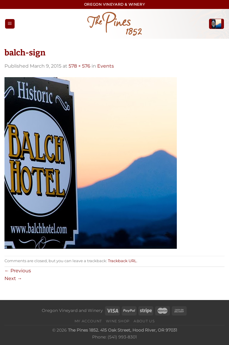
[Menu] (10, 24)
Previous (17, 270)
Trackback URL (122, 261)
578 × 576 (79, 66)
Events (105, 66)
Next (13, 278)
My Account (88, 321)
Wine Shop (118, 321)
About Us (144, 321)
